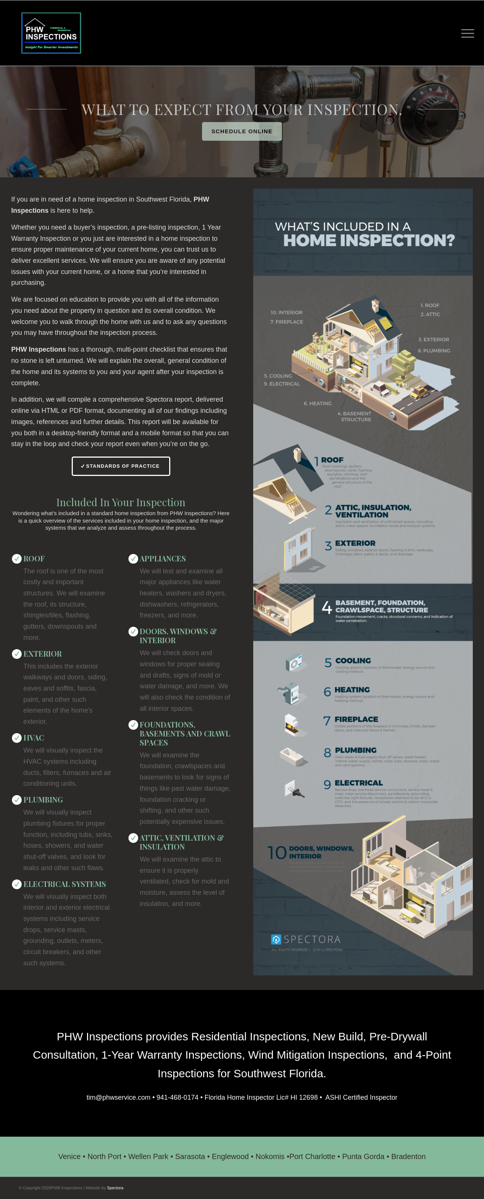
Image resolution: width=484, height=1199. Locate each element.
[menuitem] (465, 33)
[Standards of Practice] (121, 466)
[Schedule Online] (242, 131)
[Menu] (465, 33)
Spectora (115, 1188)
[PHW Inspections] (51, 33)
